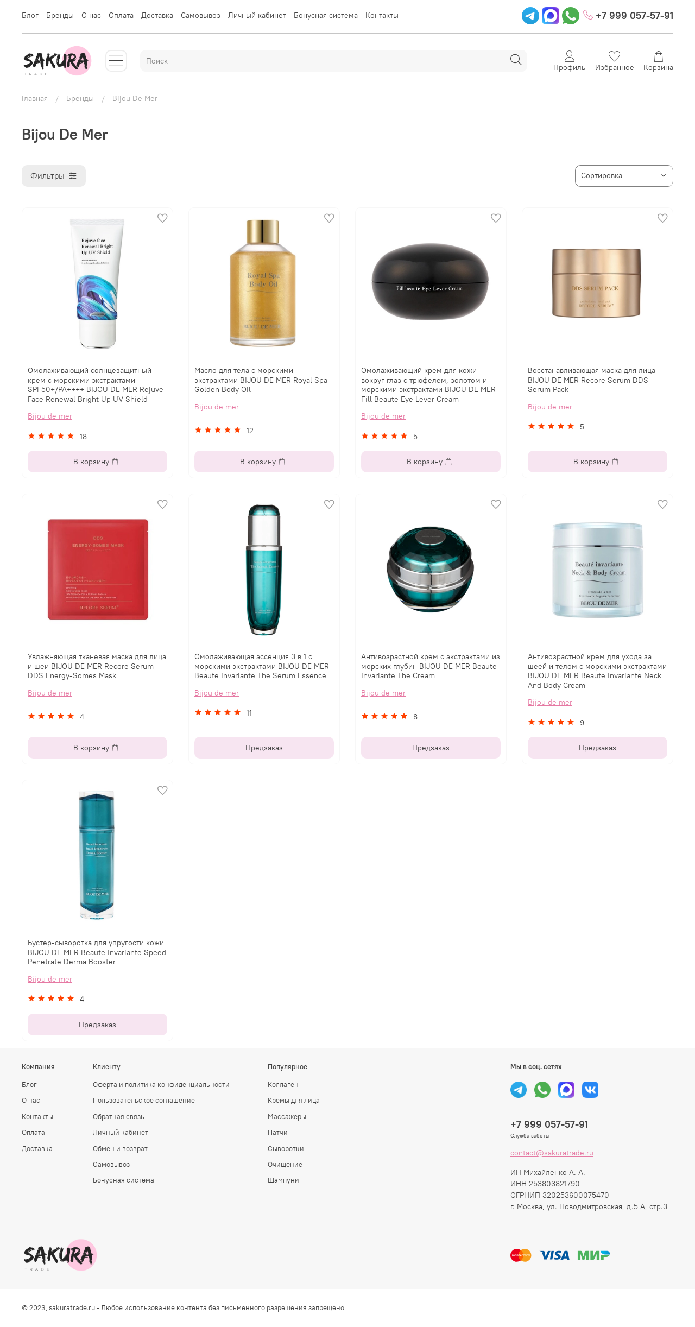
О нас (91, 15)
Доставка (157, 15)
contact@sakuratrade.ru (551, 1153)
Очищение (285, 1164)
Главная (35, 98)
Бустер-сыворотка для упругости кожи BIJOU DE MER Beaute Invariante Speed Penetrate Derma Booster (97, 952)
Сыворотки (286, 1149)
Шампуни (283, 1180)
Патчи (278, 1132)
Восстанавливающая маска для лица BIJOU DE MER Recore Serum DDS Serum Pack (591, 379)
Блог (30, 15)
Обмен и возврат (120, 1149)
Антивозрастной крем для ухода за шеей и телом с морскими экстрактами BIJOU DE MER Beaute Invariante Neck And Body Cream (597, 671)
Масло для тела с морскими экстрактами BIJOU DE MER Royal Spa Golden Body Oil (260, 379)
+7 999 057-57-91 (628, 15)
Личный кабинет (257, 15)
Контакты (382, 15)
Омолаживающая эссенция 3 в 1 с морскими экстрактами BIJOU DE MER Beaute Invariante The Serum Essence (261, 666)
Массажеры (287, 1117)
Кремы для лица (294, 1100)
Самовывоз (200, 15)
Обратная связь (118, 1117)
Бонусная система (326, 15)
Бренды (60, 15)
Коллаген (283, 1084)
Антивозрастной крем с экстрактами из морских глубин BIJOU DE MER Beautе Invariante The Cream (430, 666)
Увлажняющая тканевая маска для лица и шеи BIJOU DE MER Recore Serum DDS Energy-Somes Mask (97, 666)
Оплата (121, 15)
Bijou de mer (50, 416)
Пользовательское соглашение (144, 1100)
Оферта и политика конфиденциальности (161, 1084)
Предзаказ (264, 748)
